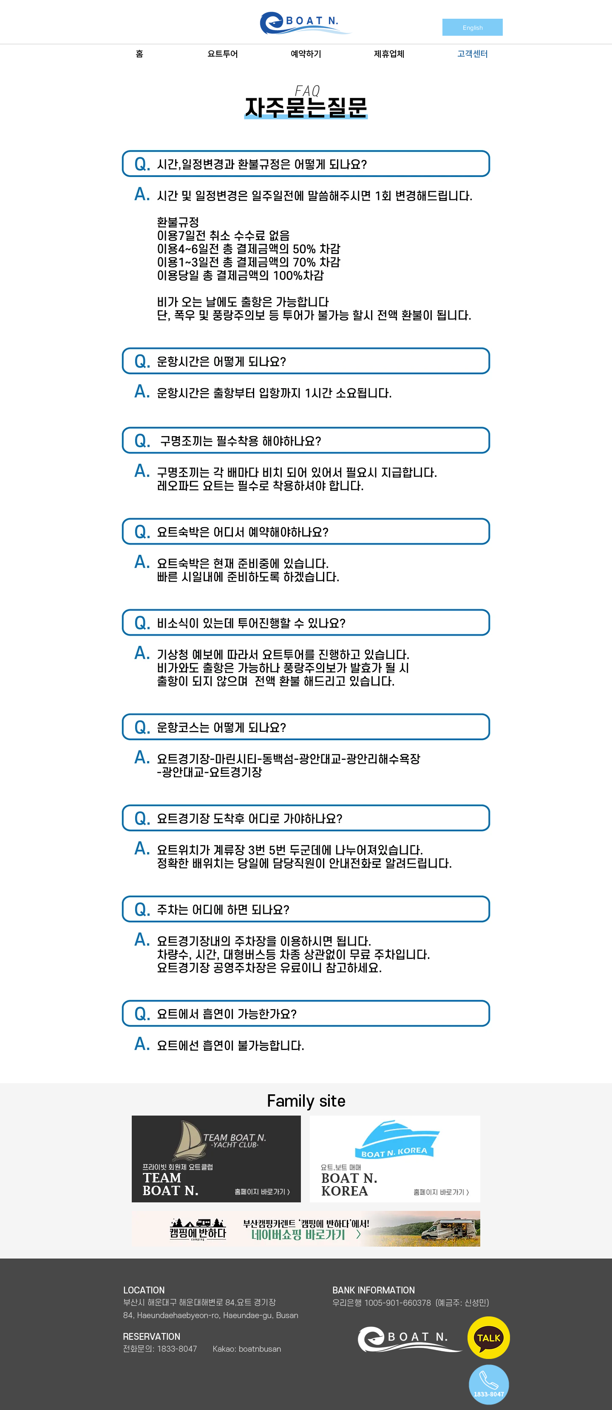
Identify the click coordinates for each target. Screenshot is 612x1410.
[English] (472, 27)
